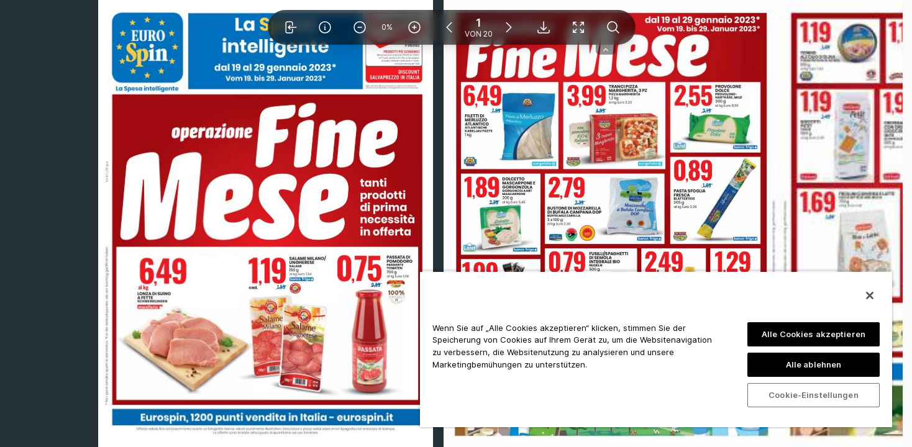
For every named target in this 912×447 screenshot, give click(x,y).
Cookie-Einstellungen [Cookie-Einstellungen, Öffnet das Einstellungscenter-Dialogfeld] (813, 395)
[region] (656, 349)
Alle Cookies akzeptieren (813, 334)
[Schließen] (869, 295)
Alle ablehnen (814, 364)
